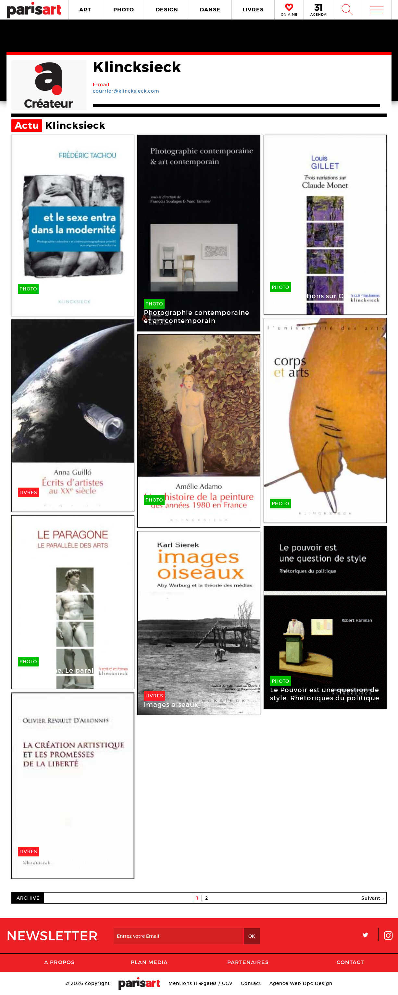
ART (85, 9)
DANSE (210, 9)
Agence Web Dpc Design (300, 983)
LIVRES (253, 9)
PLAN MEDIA (149, 962)
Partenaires (248, 962)
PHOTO (123, 9)
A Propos (59, 962)
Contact (350, 962)
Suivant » (373, 898)
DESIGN (167, 9)
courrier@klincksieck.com (126, 91)
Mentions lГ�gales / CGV (200, 983)
